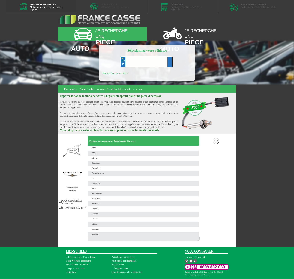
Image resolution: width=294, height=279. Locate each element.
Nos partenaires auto (75, 268)
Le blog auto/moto (120, 268)
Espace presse (118, 264)
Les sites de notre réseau (77, 264)
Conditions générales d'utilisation (127, 272)
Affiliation (71, 272)
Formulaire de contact (195, 257)
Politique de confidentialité (124, 260)
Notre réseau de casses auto (78, 260)
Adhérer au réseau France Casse (80, 257)
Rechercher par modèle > (115, 73)
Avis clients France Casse (123, 257)
